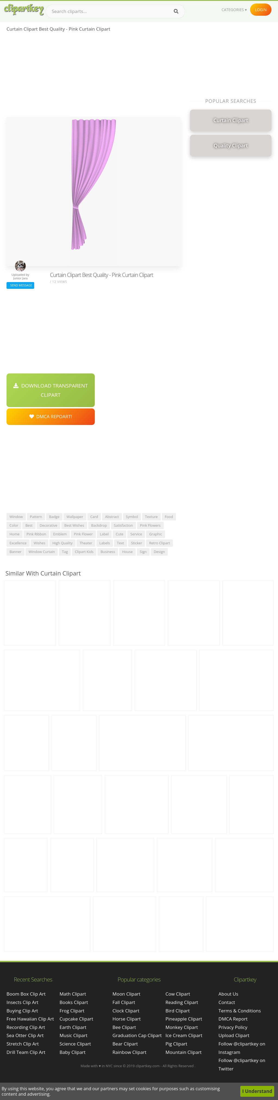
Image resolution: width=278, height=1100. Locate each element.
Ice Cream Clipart (184, 1035)
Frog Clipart (71, 1011)
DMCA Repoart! (50, 416)
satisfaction (123, 525)
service (136, 534)
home (15, 534)
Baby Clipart (72, 1052)
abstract (112, 516)
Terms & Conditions (240, 1011)
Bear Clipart (125, 1044)
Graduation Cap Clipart (137, 1035)
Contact (227, 1002)
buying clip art (22, 1011)
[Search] (176, 11)
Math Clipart (72, 994)
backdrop (99, 525)
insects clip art (22, 1002)
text (120, 543)
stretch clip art (23, 1044)
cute (119, 534)
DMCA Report (233, 1019)
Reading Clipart (182, 1002)
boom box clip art (26, 994)
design (159, 551)
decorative (48, 525)
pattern (36, 516)
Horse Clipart (126, 1019)
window (16, 516)
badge (54, 516)
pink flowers (150, 525)
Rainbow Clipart (129, 1052)
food (169, 516)
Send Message (20, 285)
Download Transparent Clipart (50, 390)
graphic (155, 534)
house (127, 551)
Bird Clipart (178, 1011)
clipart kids (84, 551)
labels (104, 543)
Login (261, 9)
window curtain (42, 551)
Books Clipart (73, 1002)
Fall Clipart (123, 1002)
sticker (136, 543)
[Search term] (115, 11)
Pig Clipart (176, 1044)
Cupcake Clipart (76, 1019)
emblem (60, 534)
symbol (132, 516)
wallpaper (75, 516)
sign (143, 551)
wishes (39, 543)
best (29, 525)
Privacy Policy (233, 1027)
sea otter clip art (25, 1035)
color (14, 525)
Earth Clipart (72, 1027)
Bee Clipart (124, 1027)
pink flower (83, 534)
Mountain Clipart (184, 1052)
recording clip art (26, 1027)
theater (86, 543)
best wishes (74, 525)
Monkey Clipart (182, 1027)
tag (65, 551)
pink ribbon (36, 534)
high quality (62, 543)
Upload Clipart (234, 1035)
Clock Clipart (125, 1011)
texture (151, 516)
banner (15, 551)
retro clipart (159, 543)
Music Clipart (73, 1035)
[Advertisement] (94, 76)
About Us (228, 994)
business (107, 551)
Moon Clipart (126, 994)
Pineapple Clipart (184, 1019)
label (104, 534)
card (94, 516)
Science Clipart (75, 1044)
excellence (18, 543)
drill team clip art (26, 1052)
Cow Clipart (178, 994)
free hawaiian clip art (30, 1019)
